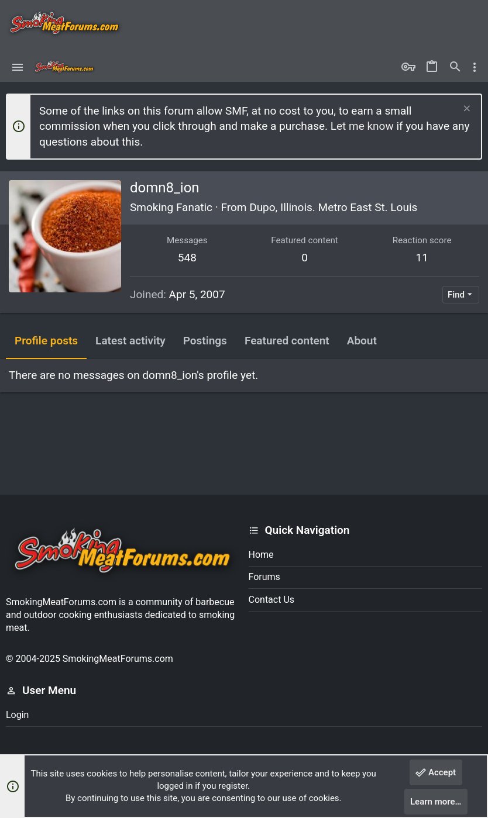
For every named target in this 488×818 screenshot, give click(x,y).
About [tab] (362, 340)
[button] (18, 67)
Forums (264, 576)
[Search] (455, 67)
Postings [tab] (205, 340)
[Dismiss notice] (465, 109)
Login (17, 714)
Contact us (272, 599)
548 (187, 257)
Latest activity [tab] (130, 340)
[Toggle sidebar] (474, 67)
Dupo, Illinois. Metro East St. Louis (333, 207)
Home (261, 554)
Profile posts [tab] (46, 340)
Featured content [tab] (287, 340)
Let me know (362, 126)
